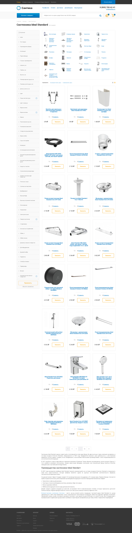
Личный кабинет (108, 2)
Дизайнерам (69, 8)
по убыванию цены (67, 82)
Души (34, 518)
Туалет (35, 520)
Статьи (51, 520)
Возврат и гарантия (28, 2)
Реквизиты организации (23, 523)
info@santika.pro (110, 9)
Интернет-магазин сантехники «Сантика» (53, 493)
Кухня (34, 523)
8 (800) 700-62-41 (70, 518)
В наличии (22, 32)
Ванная (35, 515)
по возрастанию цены (55, 82)
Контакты (53, 2)
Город (18, 2)
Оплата (53, 8)
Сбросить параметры (28, 286)
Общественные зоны (38, 525)
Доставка (60, 8)
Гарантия (52, 518)
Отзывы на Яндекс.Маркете (42, 2)
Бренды (35, 528)
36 (84, 449)
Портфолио (45, 8)
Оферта (19, 525)
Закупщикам (78, 8)
